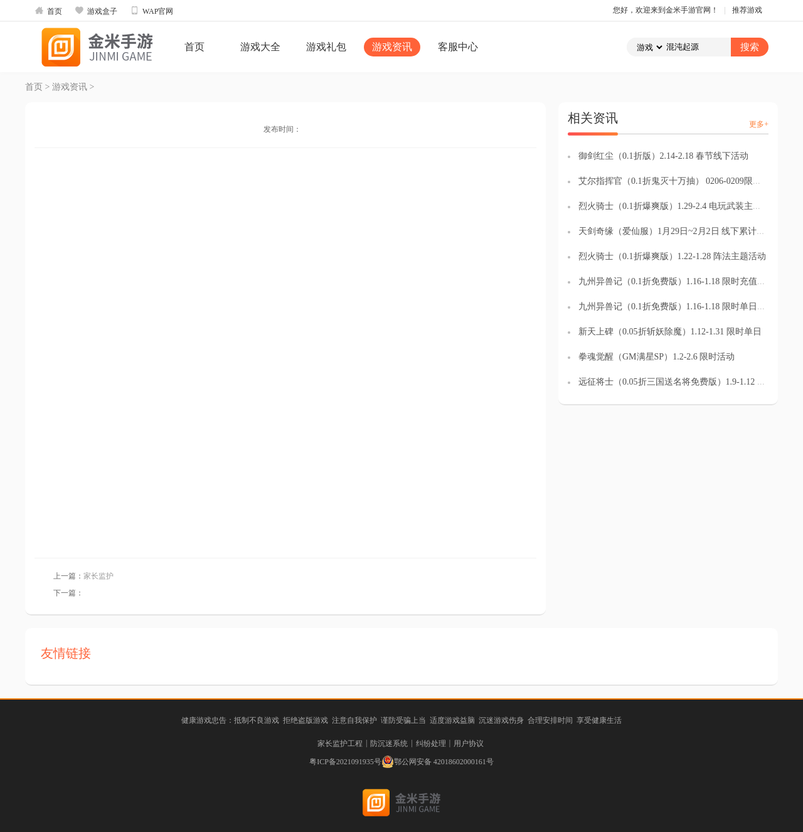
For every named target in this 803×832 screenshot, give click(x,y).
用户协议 (469, 743)
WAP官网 (151, 11)
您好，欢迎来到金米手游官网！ (665, 10)
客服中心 (458, 46)
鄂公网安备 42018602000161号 (437, 761)
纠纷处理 (431, 743)
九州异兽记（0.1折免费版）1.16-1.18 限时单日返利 (676, 306)
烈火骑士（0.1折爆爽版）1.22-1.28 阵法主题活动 (672, 256)
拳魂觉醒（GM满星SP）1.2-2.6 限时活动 (656, 356)
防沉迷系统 (389, 743)
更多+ (758, 124)
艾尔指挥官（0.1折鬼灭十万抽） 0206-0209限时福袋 (678, 181)
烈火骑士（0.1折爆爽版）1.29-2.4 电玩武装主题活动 (678, 206)
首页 (48, 11)
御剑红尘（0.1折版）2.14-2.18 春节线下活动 (663, 156)
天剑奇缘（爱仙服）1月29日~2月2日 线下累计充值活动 (685, 231)
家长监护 (98, 576)
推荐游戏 (747, 10)
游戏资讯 (392, 46)
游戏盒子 (96, 11)
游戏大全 (260, 46)
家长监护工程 (340, 743)
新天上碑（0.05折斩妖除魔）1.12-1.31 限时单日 (670, 331)
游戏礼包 (326, 46)
